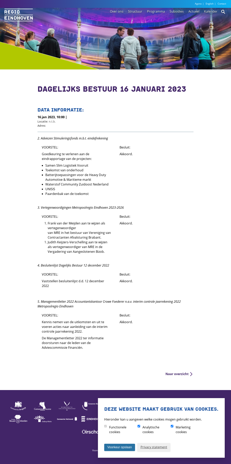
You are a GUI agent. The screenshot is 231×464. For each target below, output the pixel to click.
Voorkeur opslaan (119, 447)
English (210, 3)
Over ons (116, 20)
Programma (156, 20)
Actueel (193, 20)
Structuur (135, 20)
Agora (198, 3)
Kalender (210, 20)
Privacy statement (154, 447)
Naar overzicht (177, 374)
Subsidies (177, 20)
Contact (222, 3)
